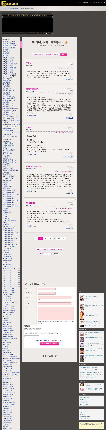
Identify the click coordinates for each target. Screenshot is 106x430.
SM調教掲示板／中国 (8, 240)
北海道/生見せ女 (7, 80)
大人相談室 (5, 346)
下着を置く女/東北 (8, 60)
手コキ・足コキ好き (8, 395)
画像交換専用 (6, 52)
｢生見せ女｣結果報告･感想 (9, 98)
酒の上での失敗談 (7, 328)
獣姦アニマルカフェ (8, 385)
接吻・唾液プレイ (7, 399)
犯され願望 (5, 427)
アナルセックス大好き (8, 389)
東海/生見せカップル (8, 106)
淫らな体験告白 (7, 322)
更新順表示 (48, 54)
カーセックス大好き (8, 387)
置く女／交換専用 (7, 78)
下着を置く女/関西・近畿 (9, 68)
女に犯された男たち (8, 419)
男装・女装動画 (7, 264)
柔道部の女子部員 (32, 89)
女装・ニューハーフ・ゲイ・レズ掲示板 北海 (15, 270)
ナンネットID (81, 2)
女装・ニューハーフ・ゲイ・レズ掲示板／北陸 (15, 274)
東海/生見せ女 (6, 86)
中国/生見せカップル (8, 112)
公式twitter (88, 416)
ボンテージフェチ (7, 365)
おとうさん (33, 170)
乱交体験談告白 (7, 158)
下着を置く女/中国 (8, 70)
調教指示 (5, 222)
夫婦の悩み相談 (7, 180)
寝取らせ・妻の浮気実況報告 (10, 170)
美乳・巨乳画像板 (7, 367)
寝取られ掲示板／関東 (8, 196)
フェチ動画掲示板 (7, 407)
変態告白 (5, 340)
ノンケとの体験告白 (8, 266)
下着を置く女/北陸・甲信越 (10, 64)
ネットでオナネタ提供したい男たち (12, 132)
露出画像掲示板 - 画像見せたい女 (12, 46)
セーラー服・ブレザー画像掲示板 (11, 359)
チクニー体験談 (7, 248)
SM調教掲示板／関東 (8, 234)
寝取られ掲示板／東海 (8, 198)
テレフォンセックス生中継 (10, 126)
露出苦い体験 (6, 54)
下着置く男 (5, 122)
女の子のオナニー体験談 (9, 290)
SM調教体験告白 (7, 212)
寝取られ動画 (6, 188)
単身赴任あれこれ (7, 186)
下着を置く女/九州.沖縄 (9, 74)
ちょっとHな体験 (7, 314)
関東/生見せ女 (6, 84)
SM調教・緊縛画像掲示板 (9, 220)
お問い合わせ (82, 413)
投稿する (64, 54)
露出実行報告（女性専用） (10, 42)
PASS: (49, 257)
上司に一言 (5, 425)
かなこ (32, 65)
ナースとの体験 (7, 352)
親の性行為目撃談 (7, 154)
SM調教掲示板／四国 (8, 242)
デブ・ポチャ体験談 (8, 369)
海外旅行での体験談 (8, 336)
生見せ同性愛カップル (8, 130)
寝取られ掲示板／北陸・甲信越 (11, 194)
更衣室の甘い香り (7, 360)
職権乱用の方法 (7, 423)
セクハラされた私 (7, 411)
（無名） (32, 91)
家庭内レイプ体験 (7, 413)
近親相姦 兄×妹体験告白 (9, 162)
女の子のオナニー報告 (8, 306)
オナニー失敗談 (7, 296)
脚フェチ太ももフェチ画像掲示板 (11, 373)
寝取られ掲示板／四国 (8, 204)
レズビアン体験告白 (8, 254)
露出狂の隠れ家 (14, 8)
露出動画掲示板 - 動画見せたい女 (12, 128)
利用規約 (82, 416)
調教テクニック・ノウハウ (10, 226)
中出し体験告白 (7, 342)
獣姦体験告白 (6, 401)
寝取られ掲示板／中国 (8, 202)
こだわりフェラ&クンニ (9, 393)
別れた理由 (5, 320)
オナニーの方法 (7, 300)
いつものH (5, 316)
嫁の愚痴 (5, 184)
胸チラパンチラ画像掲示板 (10, 405)
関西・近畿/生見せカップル (10, 110)
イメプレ (5, 216)
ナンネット (4, 8)
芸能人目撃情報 (7, 332)
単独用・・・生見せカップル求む (11, 120)
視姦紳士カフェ (7, 383)
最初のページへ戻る (38, 54)
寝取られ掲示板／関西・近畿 (10, 200)
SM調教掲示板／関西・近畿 (10, 238)
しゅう (32, 131)
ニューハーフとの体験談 (9, 288)
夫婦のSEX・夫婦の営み (9, 176)
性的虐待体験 (6, 415)
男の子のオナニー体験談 (9, 292)
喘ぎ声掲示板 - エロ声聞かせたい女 (12, 136)
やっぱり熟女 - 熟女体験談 (10, 375)
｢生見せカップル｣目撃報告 (10, 118)
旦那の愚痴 (5, 182)
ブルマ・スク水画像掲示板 (10, 357)
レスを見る (69, 79)
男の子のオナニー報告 (8, 308)
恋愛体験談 (5, 318)
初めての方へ (82, 414)
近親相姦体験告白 (7, 142)
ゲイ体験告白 (6, 252)
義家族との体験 (7, 148)
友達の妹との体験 (7, 429)
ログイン (100, 2)
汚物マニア (5, 381)
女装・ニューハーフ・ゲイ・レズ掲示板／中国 (15, 282)
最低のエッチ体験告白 (8, 312)
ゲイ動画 (5, 262)
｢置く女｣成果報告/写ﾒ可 (9, 76)
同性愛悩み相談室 (7, 260)
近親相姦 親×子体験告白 (9, 160)
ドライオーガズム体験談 (9, 246)
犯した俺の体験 (7, 152)
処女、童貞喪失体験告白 (9, 150)
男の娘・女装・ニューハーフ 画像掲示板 (13, 268)
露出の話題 (5, 56)
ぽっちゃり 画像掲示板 (9, 403)
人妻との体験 (6, 164)
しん (31, 208)
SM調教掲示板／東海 (8, 236)
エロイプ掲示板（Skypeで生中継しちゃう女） (15, 124)
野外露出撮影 (30, 206)
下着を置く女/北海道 (8, 58)
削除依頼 (70, 63)
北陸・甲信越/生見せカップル (11, 108)
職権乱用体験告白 (7, 421)
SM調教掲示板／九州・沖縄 (10, 244)
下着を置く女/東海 (8, 66)
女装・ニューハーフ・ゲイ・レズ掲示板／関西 (15, 280)
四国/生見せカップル (8, 114)
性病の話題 (5, 348)
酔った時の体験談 (7, 326)
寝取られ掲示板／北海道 (9, 190)
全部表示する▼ (31, 117)
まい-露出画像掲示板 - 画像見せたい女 (93, 337)
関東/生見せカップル (8, 104)
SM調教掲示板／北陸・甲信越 (10, 232)
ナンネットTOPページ (84, 418)
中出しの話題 (6, 344)
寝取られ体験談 (7, 174)
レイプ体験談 (6, 409)
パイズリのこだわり (8, 391)
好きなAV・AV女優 (7, 294)
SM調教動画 (6, 218)
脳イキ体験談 (6, 224)
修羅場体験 (5, 210)
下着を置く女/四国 (8, 72)
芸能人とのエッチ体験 (8, 330)
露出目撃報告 (6, 50)
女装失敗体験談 (7, 256)
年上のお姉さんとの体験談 (10, 338)
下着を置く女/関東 (8, 62)
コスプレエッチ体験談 (8, 354)
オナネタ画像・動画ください (10, 302)
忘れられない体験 (7, 417)
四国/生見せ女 (6, 94)
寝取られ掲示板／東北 (8, 192)
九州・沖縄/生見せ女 (8, 96)
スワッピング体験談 (8, 178)
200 (59, 241)
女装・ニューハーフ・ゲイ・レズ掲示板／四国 (15, 284)
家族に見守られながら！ (34, 168)
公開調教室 (5, 214)
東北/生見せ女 (6, 82)
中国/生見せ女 (6, 92)
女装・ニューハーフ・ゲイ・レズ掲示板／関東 (15, 276)
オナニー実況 (6, 304)
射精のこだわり (7, 397)
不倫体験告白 (6, 172)
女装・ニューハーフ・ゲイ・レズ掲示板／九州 (15, 286)
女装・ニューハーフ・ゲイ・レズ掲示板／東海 (15, 278)
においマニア (6, 377)
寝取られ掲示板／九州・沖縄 (10, 206)
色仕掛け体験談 (7, 134)
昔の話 (28, 128)
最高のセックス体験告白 (9, 310)
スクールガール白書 (84, 404)
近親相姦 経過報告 (8, 144)
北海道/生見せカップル (9, 100)
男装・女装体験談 (7, 258)
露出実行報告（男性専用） (10, 44)
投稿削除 (70, 64)
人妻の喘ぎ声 (6, 208)
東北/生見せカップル (8, 102)
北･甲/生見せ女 (7, 88)
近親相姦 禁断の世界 (84, 397)
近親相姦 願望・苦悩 (8, 146)
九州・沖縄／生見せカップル (10, 116)
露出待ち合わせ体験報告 (9, 48)
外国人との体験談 (7, 334)
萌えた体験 (5, 324)
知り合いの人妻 (83, 399)
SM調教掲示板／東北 (8, 230)
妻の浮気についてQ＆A (9, 168)
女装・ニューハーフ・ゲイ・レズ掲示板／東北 (15, 272)
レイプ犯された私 (83, 403)
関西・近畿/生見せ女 (8, 90)
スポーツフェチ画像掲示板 (10, 362)
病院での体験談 (7, 350)
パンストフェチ (7, 370)
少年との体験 (6, 156)
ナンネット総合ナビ (84, 411)
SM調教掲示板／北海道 (9, 228)
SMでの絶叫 (6, 250)
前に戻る (56, 54)
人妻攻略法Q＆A (7, 166)
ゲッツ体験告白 (7, 379)
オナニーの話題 (7, 298)
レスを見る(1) (68, 158)
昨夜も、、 (30, 63)
